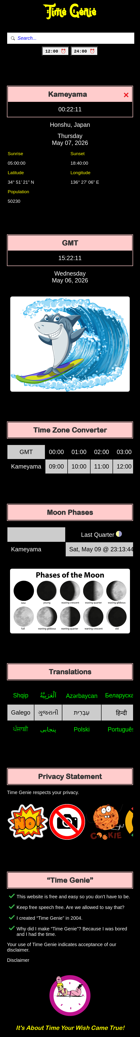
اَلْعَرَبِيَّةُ (48, 695)
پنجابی (48, 729)
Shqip (20, 695)
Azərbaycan (81, 695)
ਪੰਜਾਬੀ (20, 729)
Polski (82, 729)
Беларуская (121, 695)
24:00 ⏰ (84, 51)
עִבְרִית (82, 712)
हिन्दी (121, 713)
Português (121, 729)
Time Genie (70, 12)
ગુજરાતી (48, 712)
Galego (20, 712)
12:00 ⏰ (55, 51)
